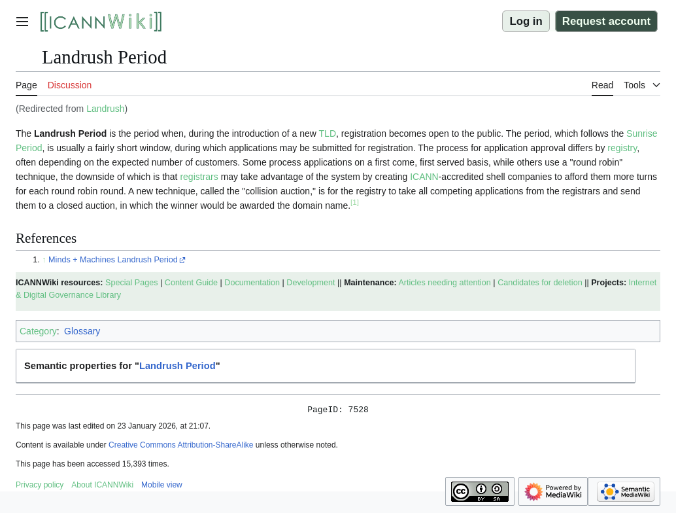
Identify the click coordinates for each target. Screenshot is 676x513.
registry (622, 148)
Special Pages (131, 282)
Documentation (252, 282)
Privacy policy (39, 486)
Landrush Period (177, 366)
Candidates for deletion (540, 282)
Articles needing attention (444, 282)
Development (310, 282)
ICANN (424, 176)
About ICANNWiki (102, 486)
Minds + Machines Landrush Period (113, 259)
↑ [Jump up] (44, 259)
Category (38, 331)
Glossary (82, 331)
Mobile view (161, 486)
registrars (199, 176)
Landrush (105, 108)
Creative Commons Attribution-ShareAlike (181, 446)
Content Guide (191, 282)
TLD (327, 133)
